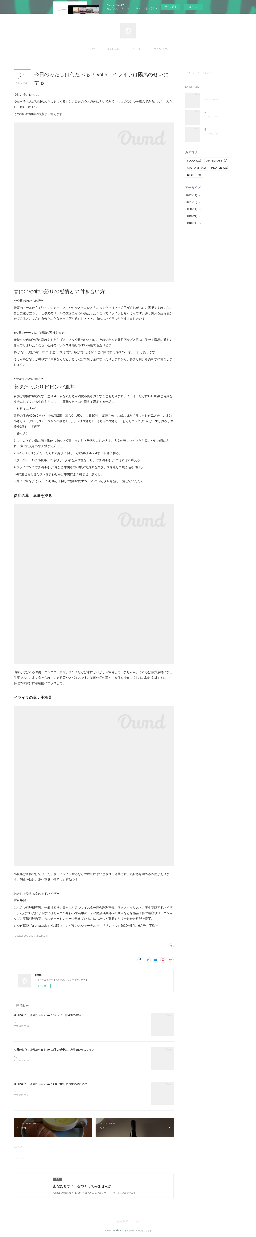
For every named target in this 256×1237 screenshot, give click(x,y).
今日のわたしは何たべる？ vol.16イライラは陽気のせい (47, 1015)
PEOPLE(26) (42, 936)
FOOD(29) (18, 936)
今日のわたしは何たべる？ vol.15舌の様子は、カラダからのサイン (54, 1049)
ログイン (194, 6)
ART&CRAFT (216, 160)
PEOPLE (137, 48)
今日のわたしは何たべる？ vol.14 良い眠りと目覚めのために (50, 1084)
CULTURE (114, 48)
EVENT (194, 174)
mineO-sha (160, 48)
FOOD (194, 160)
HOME (93, 48)
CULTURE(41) (30, 936)
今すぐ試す (170, 6)
